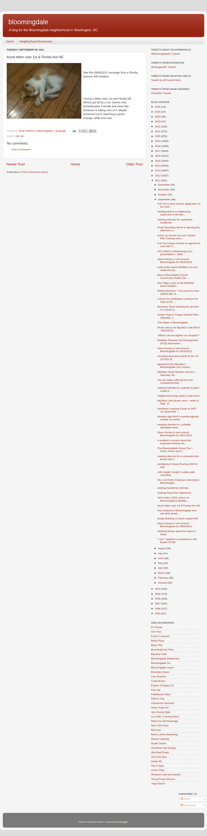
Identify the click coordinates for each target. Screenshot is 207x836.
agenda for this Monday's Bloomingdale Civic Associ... (174, 365)
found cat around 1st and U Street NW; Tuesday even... (176, 237)
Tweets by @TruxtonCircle (166, 80)
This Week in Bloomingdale (172, 322)
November (164, 189)
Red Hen (156, 730)
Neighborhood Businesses (36, 41)
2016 (158, 155)
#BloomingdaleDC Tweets (165, 53)
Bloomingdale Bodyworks (165, 658)
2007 (158, 603)
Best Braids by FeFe (162, 649)
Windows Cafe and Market (166, 774)
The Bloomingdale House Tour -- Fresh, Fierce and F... (175, 450)
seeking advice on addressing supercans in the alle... (174, 213)
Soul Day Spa (159, 756)
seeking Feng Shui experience (174, 492)
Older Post (134, 164)
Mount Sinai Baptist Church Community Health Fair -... (173, 276)
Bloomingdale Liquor (162, 667)
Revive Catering (160, 739)
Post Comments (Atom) (35, 172)
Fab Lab (155, 689)
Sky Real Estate (160, 752)
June (161, 558)
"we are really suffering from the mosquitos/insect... (175, 381)
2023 (158, 121)
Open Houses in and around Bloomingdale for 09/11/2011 (174, 434)
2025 (158, 111)
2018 (158, 146)
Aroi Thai (156, 631)
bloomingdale (28, 22)
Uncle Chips (158, 770)
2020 (158, 136)
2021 (158, 131)
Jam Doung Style (160, 712)
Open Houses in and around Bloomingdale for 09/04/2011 (174, 525)
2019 (158, 141)
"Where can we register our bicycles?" (178, 335)
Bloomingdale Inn (160, 663)
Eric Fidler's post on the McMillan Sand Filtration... (175, 284)
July (160, 553)
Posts (185, 799)
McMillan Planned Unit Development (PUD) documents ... (177, 342)
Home (10, 41)
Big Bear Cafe (159, 654)
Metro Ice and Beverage (164, 721)
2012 (158, 175)
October (163, 194)
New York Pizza (160, 725)
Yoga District (158, 783)
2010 (158, 588)
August (162, 548)
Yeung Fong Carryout (163, 779)
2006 (158, 608)
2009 (158, 593)
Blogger (123, 822)
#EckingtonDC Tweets (163, 67)
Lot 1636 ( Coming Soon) (165, 716)
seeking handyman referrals (173, 488)
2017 (158, 151)
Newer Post (16, 164)
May (160, 563)
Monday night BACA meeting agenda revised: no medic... (178, 418)
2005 (158, 613)
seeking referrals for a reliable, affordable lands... (174, 426)
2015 (158, 160)
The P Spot (157, 765)
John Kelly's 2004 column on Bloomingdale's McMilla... (173, 499)
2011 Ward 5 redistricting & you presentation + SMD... (174, 253)
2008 (158, 598)
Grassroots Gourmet (162, 703)
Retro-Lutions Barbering (164, 734)
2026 (158, 106)
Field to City (157, 698)
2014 (158, 165)
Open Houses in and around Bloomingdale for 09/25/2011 (174, 260)
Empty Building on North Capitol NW (177, 518)
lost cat (19, 136)
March (162, 573)
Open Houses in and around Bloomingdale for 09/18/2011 (174, 350)
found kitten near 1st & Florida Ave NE (178, 505)
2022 (158, 126)
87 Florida (156, 627)
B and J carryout (160, 636)
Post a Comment (20, 149)
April (161, 568)
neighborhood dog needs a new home (178, 395)
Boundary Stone (160, 672)
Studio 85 (156, 761)
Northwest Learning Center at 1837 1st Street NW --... (177, 410)
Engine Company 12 (162, 685)
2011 (158, 180)
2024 (158, 116)
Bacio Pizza (157, 640)
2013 (158, 170)
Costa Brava (158, 681)
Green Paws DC (160, 707)
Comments (188, 805)
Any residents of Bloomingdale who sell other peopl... (177, 512)
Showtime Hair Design (163, 747)
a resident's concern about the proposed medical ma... (174, 442)
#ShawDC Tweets (161, 93)
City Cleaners (158, 676)
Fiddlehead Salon (161, 694)
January (163, 582)
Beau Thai (156, 645)
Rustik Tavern (158, 743)
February (163, 577)
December (164, 184)
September (164, 199)
